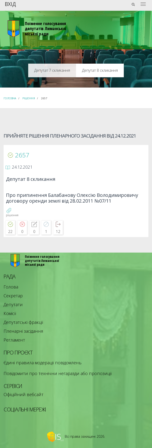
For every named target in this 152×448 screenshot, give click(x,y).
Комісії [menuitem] (10, 313)
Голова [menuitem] (11, 287)
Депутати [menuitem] (13, 304)
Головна (10, 98)
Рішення (28, 98)
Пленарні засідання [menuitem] (23, 331)
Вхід (10, 4)
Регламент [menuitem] (14, 340)
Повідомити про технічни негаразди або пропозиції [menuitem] (58, 373)
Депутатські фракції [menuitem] (23, 322)
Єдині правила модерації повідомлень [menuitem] (42, 362)
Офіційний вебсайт (23, 394)
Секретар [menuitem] (13, 296)
